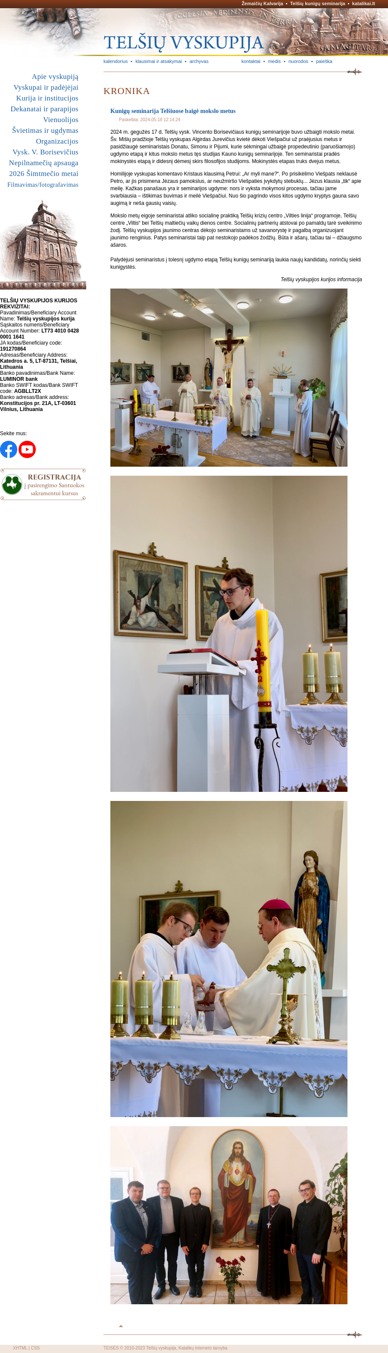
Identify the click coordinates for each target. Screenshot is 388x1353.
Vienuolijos (60, 120)
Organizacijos (57, 141)
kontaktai (250, 61)
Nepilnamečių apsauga (43, 163)
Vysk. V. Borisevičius (45, 152)
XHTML (20, 1348)
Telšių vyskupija (161, 1348)
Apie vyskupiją (55, 76)
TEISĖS (111, 1348)
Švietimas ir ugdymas (45, 130)
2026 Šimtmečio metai (43, 174)
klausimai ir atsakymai (158, 61)
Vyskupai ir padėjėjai (45, 87)
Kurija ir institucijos (47, 98)
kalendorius (115, 61)
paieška (324, 61)
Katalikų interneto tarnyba (202, 1348)
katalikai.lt (363, 3)
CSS (35, 1348)
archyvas (199, 61)
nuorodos (298, 61)
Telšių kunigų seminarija (317, 3)
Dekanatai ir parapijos (44, 109)
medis (274, 61)
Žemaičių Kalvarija (262, 3)
